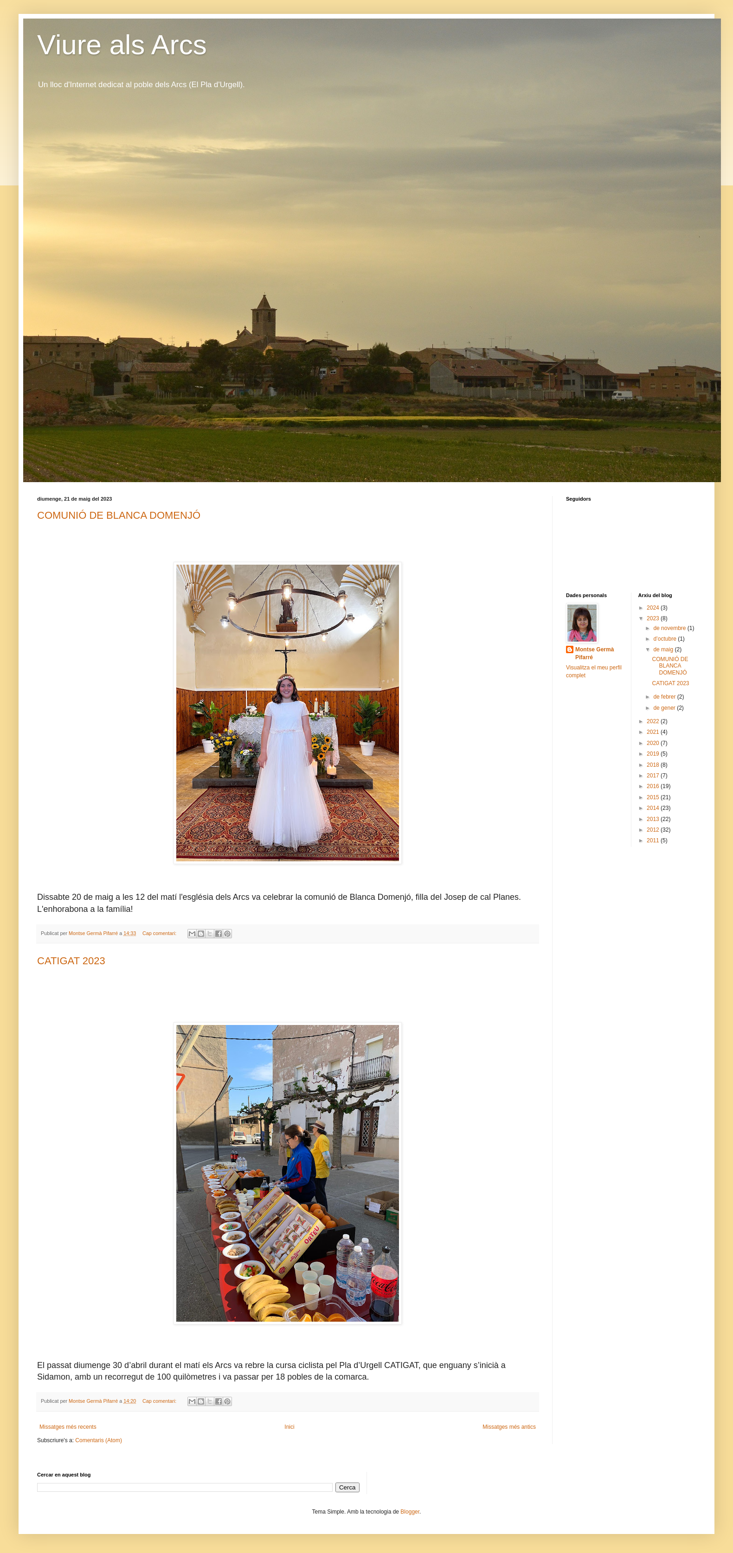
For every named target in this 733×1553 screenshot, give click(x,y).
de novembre (670, 628)
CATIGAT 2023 (71, 961)
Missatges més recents (67, 1427)
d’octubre (665, 639)
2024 (654, 608)
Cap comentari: (160, 933)
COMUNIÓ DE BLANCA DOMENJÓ (118, 515)
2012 (654, 830)
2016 (654, 786)
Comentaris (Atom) (98, 1440)
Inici (289, 1427)
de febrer (665, 697)
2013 (654, 819)
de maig (664, 649)
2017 (654, 775)
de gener (665, 708)
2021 (654, 732)
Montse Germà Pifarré (594, 653)
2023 (654, 618)
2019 (654, 754)
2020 (654, 743)
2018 (654, 765)
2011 (654, 840)
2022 (654, 721)
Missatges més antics (509, 1427)
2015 (654, 797)
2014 (654, 808)
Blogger (409, 1511)
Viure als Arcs (122, 44)
